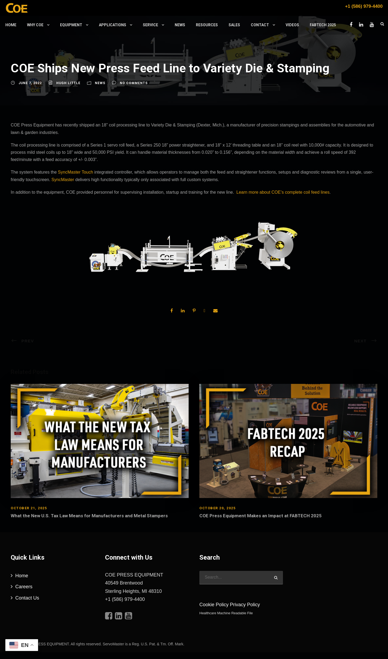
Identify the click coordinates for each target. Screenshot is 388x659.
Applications (112, 25)
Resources (207, 25)
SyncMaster (62, 179)
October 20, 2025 (217, 508)
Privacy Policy (245, 604)
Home (10, 25)
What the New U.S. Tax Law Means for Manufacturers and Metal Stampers (89, 515)
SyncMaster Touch (75, 172)
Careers (23, 586)
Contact (260, 25)
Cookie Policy (214, 604)
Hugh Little (68, 83)
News (180, 25)
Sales (234, 25)
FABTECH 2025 (323, 25)
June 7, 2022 (30, 83)
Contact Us (27, 598)
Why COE (35, 25)
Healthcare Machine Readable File (226, 613)
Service (150, 25)
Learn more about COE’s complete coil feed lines (282, 192)
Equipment (71, 25)
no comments (134, 83)
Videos (292, 25)
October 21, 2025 (29, 508)
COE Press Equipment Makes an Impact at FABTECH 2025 (260, 515)
